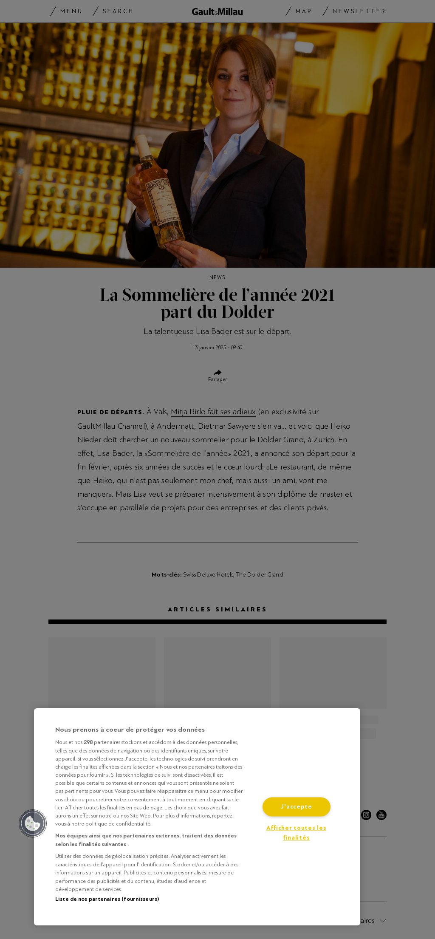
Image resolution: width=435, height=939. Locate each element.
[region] (197, 816)
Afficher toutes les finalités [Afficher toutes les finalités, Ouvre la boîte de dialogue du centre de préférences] (296, 833)
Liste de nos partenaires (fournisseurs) (107, 899)
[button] (32, 823)
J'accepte (296, 807)
